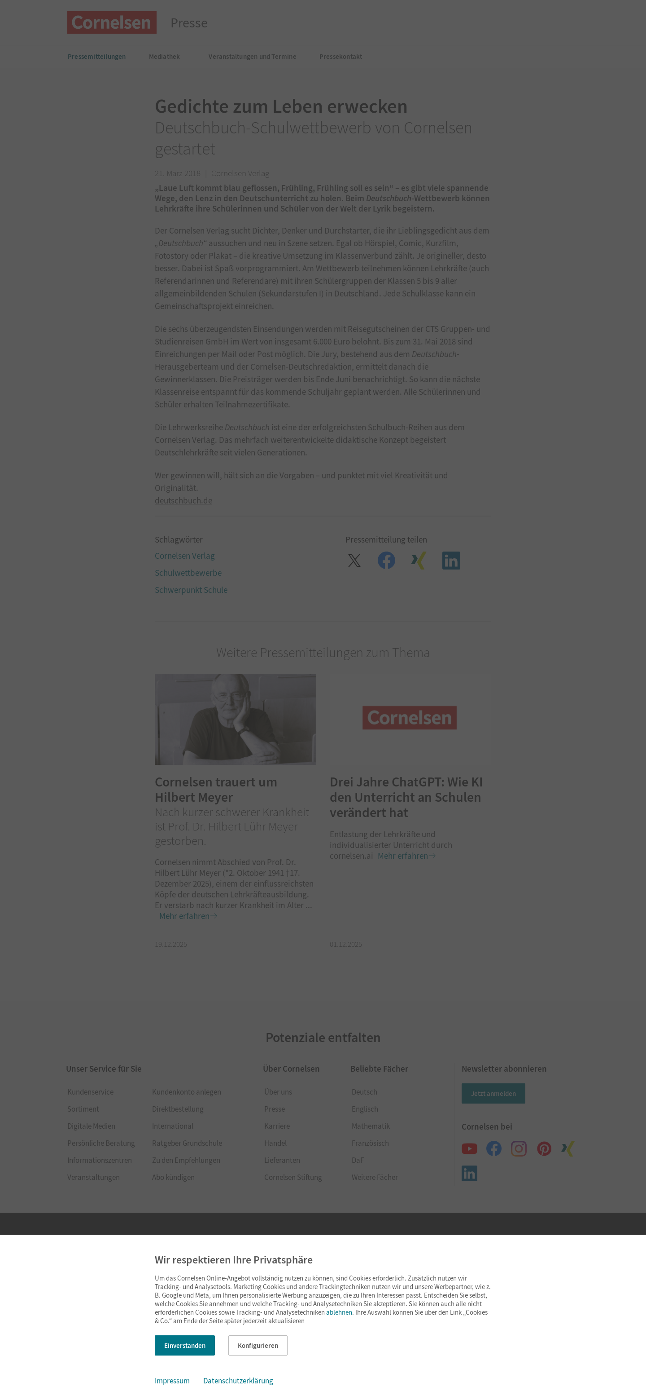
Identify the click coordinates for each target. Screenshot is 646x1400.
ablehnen (339, 1312)
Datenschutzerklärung (238, 1381)
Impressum (172, 1381)
